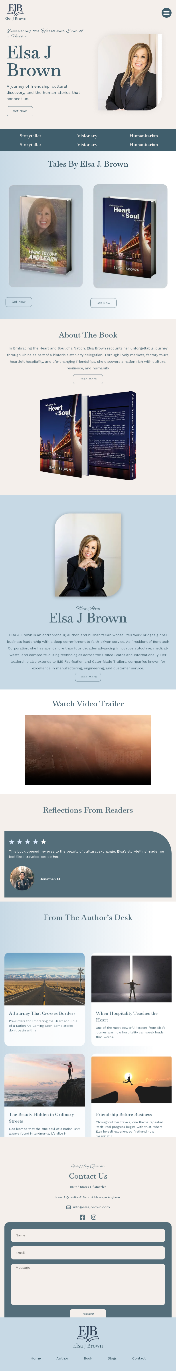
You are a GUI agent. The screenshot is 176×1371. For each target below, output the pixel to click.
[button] (167, 13)
